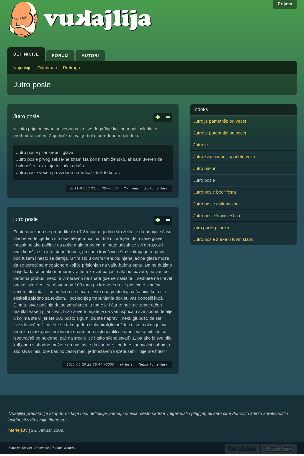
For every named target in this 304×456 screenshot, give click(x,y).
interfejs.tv (17, 430)
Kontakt (69, 447)
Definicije (26, 54)
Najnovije (22, 67)
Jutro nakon (204, 168)
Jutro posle (26, 116)
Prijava (285, 3)
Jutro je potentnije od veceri (220, 132)
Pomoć (56, 447)
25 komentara (156, 188)
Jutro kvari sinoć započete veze (224, 156)
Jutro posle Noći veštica (216, 215)
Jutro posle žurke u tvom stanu (223, 239)
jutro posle (25, 219)
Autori (90, 55)
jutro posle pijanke (211, 227)
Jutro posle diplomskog (215, 203)
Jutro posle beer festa (214, 191)
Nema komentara (153, 364)
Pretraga (71, 67)
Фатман (131, 188)
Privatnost (42, 447)
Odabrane (47, 67)
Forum (60, 55)
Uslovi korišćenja (19, 447)
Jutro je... (202, 144)
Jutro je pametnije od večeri (220, 121)
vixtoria (126, 364)
